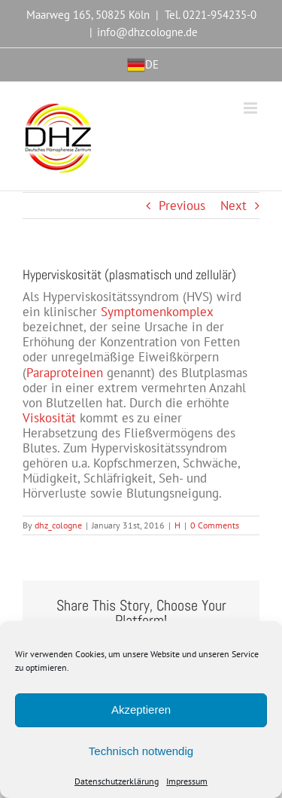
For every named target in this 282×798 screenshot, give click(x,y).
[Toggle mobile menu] (251, 108)
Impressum (187, 781)
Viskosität (49, 418)
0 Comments (214, 525)
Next (233, 205)
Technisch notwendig (141, 751)
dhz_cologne (58, 525)
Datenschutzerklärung (116, 781)
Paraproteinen (64, 372)
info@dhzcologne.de (147, 32)
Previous (182, 205)
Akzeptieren (141, 709)
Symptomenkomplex (157, 311)
